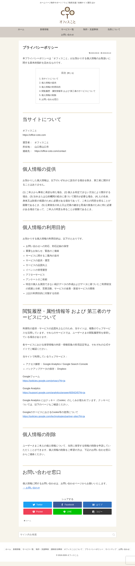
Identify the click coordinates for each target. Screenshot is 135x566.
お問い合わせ (67, 553)
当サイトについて (50, 79)
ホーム (12, 550)
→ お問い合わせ (31, 488)
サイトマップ (119, 550)
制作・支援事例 (48, 550)
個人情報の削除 (49, 96)
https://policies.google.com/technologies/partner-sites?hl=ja (54, 417)
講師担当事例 (63, 550)
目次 (63, 73)
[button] (113, 535)
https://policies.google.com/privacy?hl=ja (44, 381)
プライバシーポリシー (102, 550)
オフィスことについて (81, 550)
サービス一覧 (33, 550)
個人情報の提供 (49, 83)
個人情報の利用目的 (51, 87)
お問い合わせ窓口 (50, 100)
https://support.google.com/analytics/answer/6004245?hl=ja (54, 393)
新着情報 (22, 550)
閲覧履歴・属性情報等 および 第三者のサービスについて (69, 91)
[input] (67, 536)
